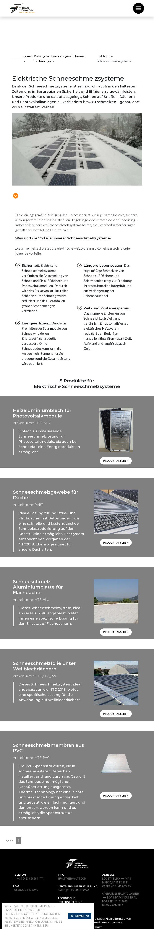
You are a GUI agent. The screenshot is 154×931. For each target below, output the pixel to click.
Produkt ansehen (116, 461)
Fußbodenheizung (25, 891)
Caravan (116, 924)
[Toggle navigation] (138, 8)
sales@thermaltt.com (73, 892)
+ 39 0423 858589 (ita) (30, 880)
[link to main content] (15, 192)
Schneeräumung (98, 924)
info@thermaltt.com (72, 880)
